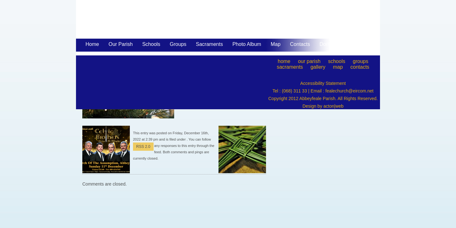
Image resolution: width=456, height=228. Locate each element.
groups (360, 61)
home (284, 61)
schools (336, 61)
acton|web (333, 106)
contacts (360, 67)
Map (276, 44)
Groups (178, 44)
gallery (317, 67)
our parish (309, 61)
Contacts (300, 44)
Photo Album (246, 44)
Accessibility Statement (323, 83)
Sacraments (209, 44)
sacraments (290, 67)
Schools (151, 44)
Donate (328, 44)
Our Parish (121, 44)
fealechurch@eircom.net (350, 90)
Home (92, 44)
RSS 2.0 (143, 146)
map (338, 67)
